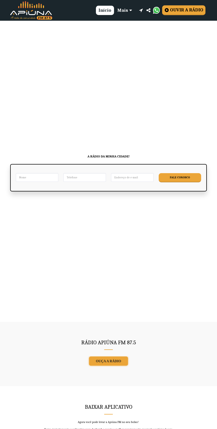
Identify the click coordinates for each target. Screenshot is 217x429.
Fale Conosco (180, 177)
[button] (141, 10)
